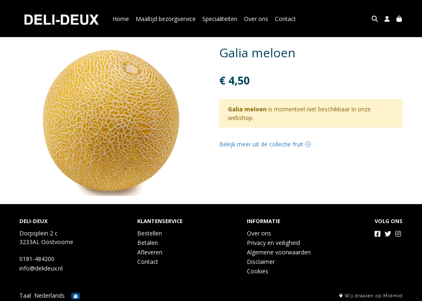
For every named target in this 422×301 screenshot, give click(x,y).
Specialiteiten (219, 19)
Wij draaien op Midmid (371, 296)
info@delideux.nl (41, 268)
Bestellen (149, 233)
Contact (285, 19)
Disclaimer (261, 262)
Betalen (147, 243)
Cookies (257, 271)
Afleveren (149, 252)
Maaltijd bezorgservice (166, 19)
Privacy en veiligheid (273, 243)
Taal (25, 295)
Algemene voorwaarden (279, 252)
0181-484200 (36, 259)
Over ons (256, 19)
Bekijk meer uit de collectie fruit (265, 144)
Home (121, 19)
